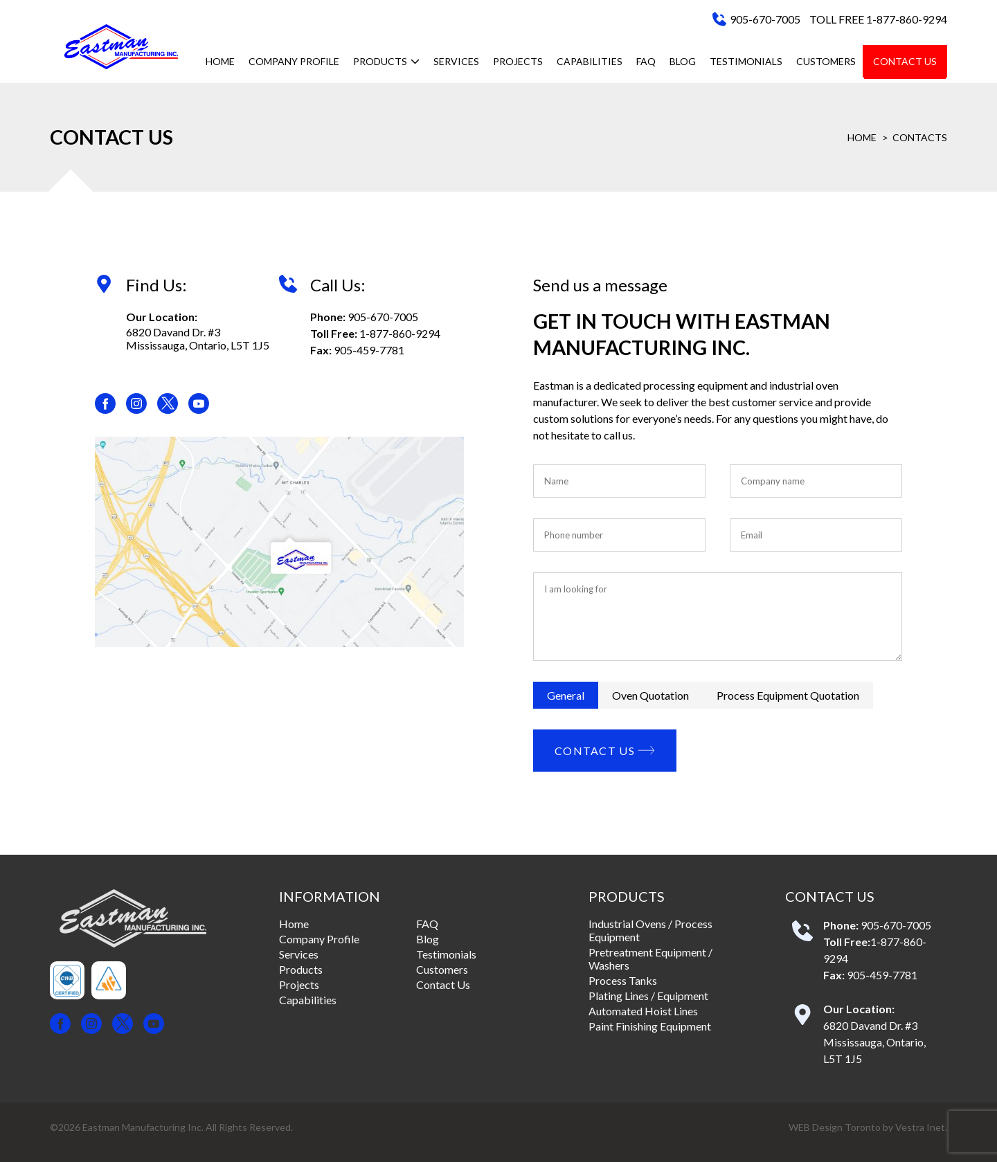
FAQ (646, 61)
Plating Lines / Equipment (648, 995)
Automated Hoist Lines (643, 1010)
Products (386, 61)
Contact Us (905, 61)
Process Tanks (623, 980)
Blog (683, 61)
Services (456, 61)
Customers (826, 61)
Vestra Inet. (921, 1127)
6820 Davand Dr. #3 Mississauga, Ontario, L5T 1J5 (197, 338)
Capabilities (589, 61)
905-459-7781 (369, 349)
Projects (518, 61)
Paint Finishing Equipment (650, 1026)
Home (220, 61)
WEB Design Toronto (835, 1127)
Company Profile (294, 61)
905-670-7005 (765, 19)
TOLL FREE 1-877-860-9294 (878, 19)
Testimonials (746, 61)
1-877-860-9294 (399, 333)
